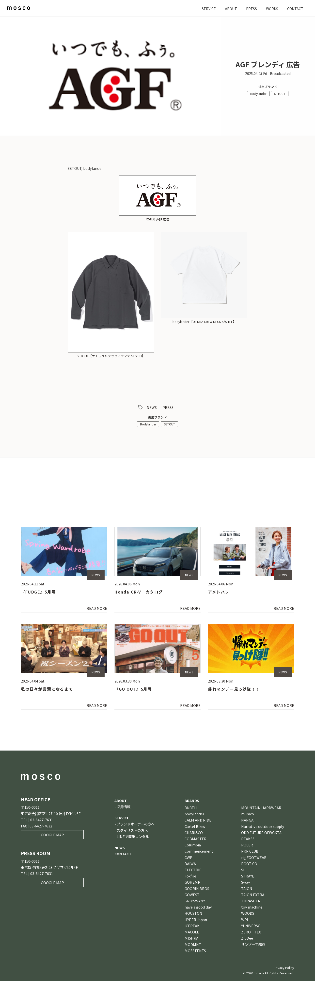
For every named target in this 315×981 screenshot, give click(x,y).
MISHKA (191, 938)
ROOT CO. (249, 863)
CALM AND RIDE (198, 820)
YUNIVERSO (251, 925)
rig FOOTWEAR (254, 857)
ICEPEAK (192, 925)
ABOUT (229, 8)
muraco (247, 814)
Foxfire (190, 876)
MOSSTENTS (195, 950)
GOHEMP (192, 882)
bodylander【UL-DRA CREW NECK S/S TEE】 (204, 321)
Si (242, 869)
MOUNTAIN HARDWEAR (261, 807)
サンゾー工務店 (253, 944)
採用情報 (123, 806)
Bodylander (258, 93)
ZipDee (247, 938)
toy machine (251, 907)
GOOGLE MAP (52, 835)
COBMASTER (195, 838)
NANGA (247, 820)
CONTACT (295, 8)
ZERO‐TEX (251, 931)
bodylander (194, 814)
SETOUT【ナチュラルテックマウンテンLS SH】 (111, 356)
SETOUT (279, 93)
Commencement (199, 851)
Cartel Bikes (195, 826)
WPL (245, 919)
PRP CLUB (249, 851)
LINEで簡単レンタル (133, 836)
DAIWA (190, 863)
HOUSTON (193, 913)
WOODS (247, 913)
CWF (188, 857)
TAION (246, 888)
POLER (247, 845)
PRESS (250, 8)
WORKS (271, 8)
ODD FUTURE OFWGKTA (261, 832)
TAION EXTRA (252, 894)
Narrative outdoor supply (262, 826)
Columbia (193, 845)
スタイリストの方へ (132, 830)
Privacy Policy (284, 967)
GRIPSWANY (195, 900)
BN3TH (191, 807)
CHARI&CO (194, 832)
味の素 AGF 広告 (157, 219)
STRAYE (247, 876)
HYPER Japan (196, 919)
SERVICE (207, 8)
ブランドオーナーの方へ (136, 824)
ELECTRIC (193, 869)
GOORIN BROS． (199, 888)
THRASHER (250, 900)
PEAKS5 (247, 838)
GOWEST (192, 894)
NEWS (152, 407)
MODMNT (193, 944)
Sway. (246, 882)
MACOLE (192, 931)
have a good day (198, 907)
